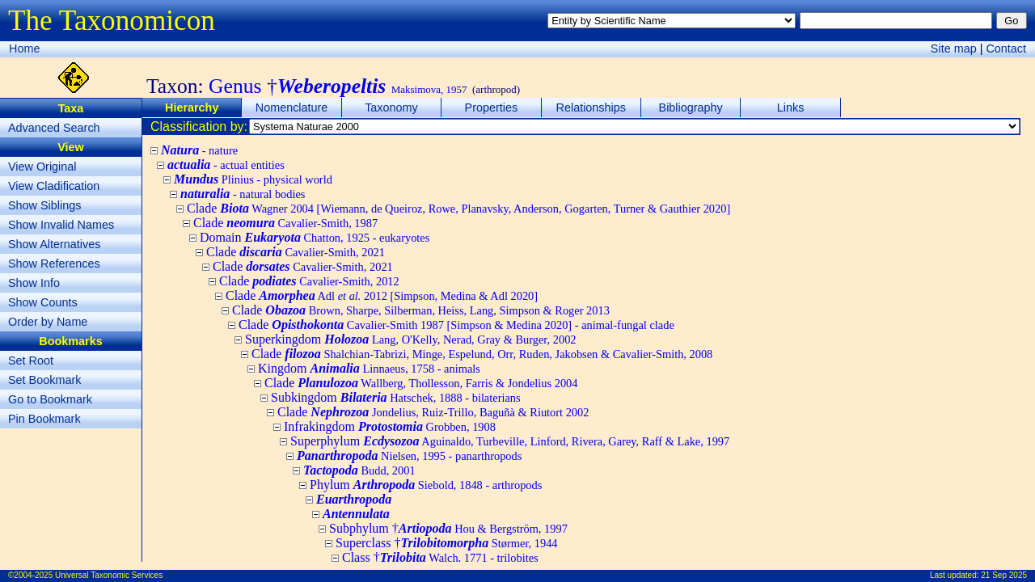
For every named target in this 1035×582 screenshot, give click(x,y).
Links (791, 107)
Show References (54, 263)
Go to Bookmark (50, 399)
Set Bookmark (44, 379)
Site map (954, 48)
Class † (440, 557)
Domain (314, 237)
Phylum (426, 484)
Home (24, 48)
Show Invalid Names (61, 224)
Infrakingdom (390, 426)
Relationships (591, 107)
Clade (458, 208)
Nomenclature (292, 107)
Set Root (30, 360)
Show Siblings (44, 205)
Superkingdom (411, 339)
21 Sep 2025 (1004, 575)
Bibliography (691, 107)
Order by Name (47, 321)
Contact (1006, 48)
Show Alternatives (54, 244)
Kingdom (369, 368)
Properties (491, 107)
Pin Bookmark (44, 418)
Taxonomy (391, 107)
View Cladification (53, 185)
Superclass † (447, 543)
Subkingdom (396, 397)
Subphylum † (448, 528)
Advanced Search (54, 127)
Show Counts (43, 302)
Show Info (34, 282)
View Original (42, 166)
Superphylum (509, 441)
